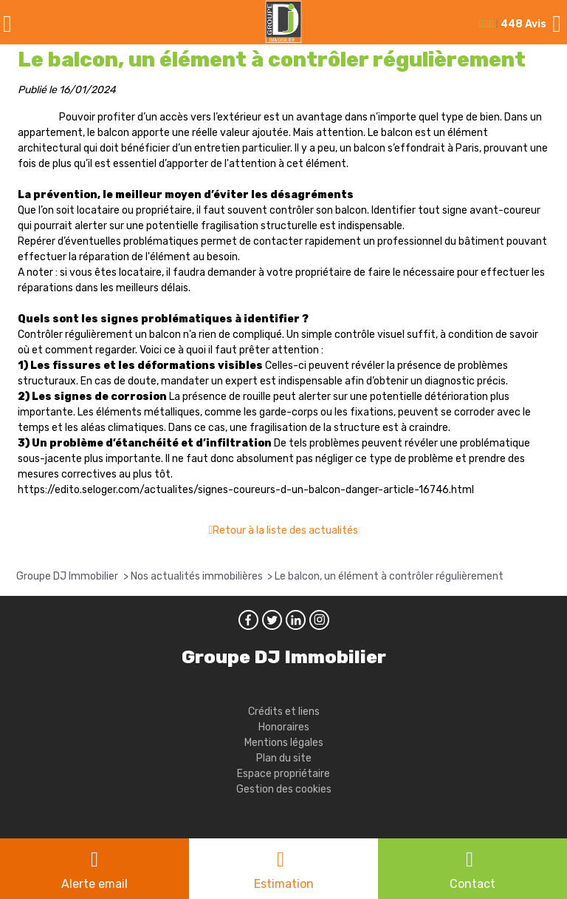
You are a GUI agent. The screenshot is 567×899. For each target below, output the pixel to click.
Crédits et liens (284, 711)
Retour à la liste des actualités (285, 530)
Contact (472, 884)
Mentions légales (283, 742)
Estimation (284, 884)
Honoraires (283, 727)
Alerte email (94, 884)
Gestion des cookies (283, 789)
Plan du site (284, 758)
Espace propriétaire (283, 773)
